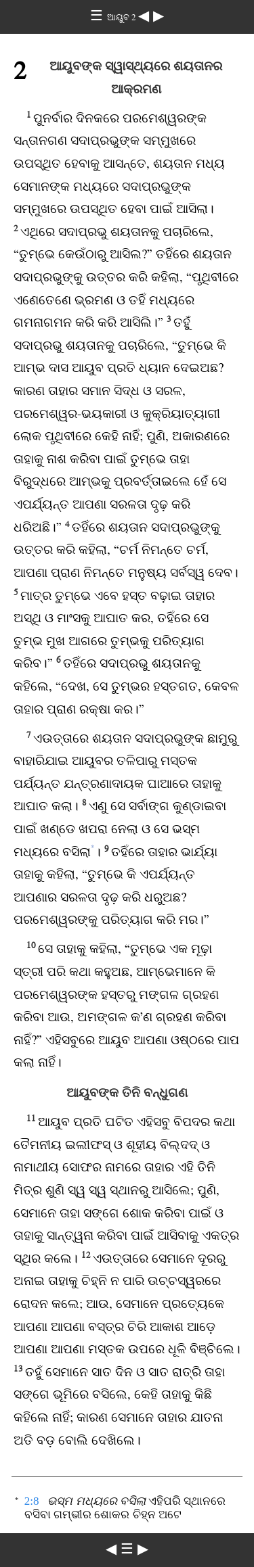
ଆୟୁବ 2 (122, 17)
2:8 (31, 1501)
